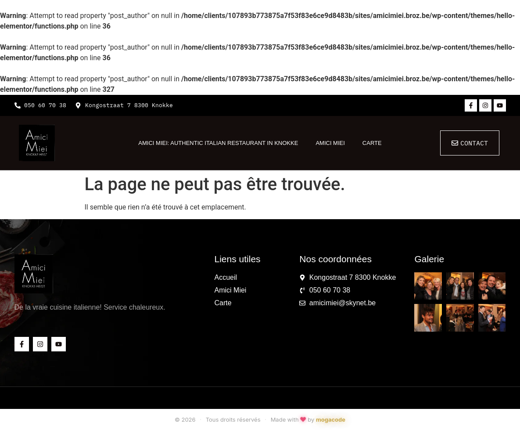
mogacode (330, 419)
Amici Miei (330, 143)
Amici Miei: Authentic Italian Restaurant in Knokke (218, 143)
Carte (372, 143)
